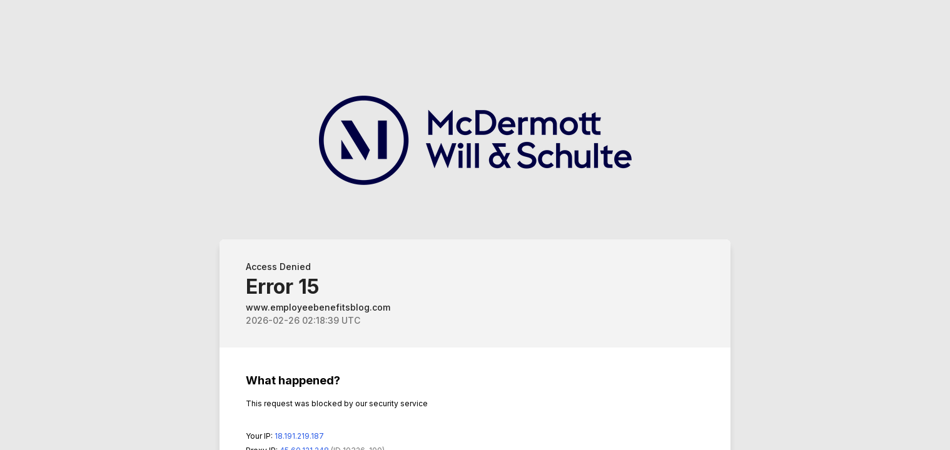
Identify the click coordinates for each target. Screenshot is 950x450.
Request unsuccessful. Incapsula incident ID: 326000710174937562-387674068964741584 (475, 225)
